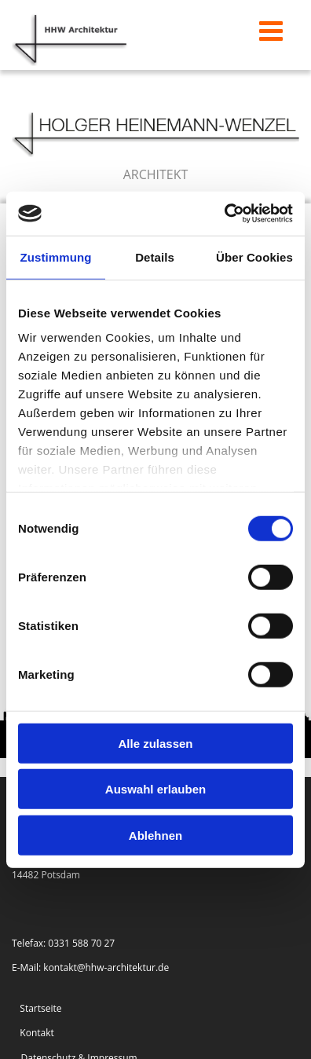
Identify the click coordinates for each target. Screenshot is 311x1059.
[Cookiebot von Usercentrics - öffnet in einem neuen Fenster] (224, 213)
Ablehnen (155, 834)
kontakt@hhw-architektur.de (106, 967)
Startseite (40, 1008)
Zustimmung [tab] (56, 256)
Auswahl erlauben (155, 789)
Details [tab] (154, 256)
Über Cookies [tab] (254, 256)
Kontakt (36, 1032)
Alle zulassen (155, 742)
